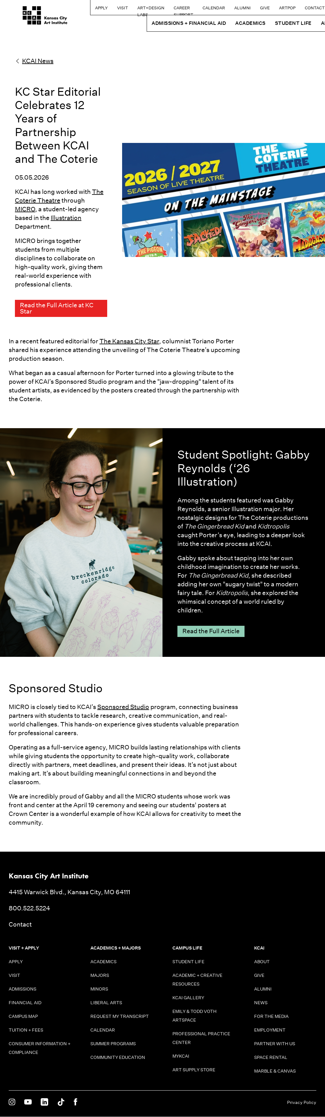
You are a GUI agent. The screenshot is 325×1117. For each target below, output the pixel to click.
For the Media (271, 1016)
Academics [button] (232, 23)
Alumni (224, 8)
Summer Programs (113, 1044)
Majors (99, 975)
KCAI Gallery (188, 998)
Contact (297, 8)
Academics (103, 962)
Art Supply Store (193, 1070)
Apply (64, 8)
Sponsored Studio (123, 707)
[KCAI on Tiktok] (61, 1102)
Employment (270, 1030)
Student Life (188, 962)
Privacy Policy (301, 1103)
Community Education (117, 1057)
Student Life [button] (275, 23)
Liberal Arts (106, 1003)
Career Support (153, 10)
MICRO (25, 209)
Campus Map (23, 1016)
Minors (99, 989)
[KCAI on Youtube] (28, 1102)
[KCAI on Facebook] (75, 1102)
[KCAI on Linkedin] (44, 1102)
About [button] (312, 23)
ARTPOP (269, 8)
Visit (85, 8)
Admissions (22, 989)
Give (247, 8)
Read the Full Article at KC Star (57, 308)
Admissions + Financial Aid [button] (171, 23)
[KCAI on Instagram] (12, 1102)
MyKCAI (180, 1056)
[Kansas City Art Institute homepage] (31, 18)
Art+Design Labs (114, 10)
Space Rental (270, 1057)
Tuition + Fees (26, 1030)
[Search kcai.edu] (318, 7)
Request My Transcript (119, 1016)
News (261, 1003)
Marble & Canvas (275, 1071)
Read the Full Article (211, 631)
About (262, 962)
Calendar (196, 8)
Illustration (66, 218)
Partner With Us (274, 1044)
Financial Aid (25, 1003)
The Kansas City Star (129, 341)
